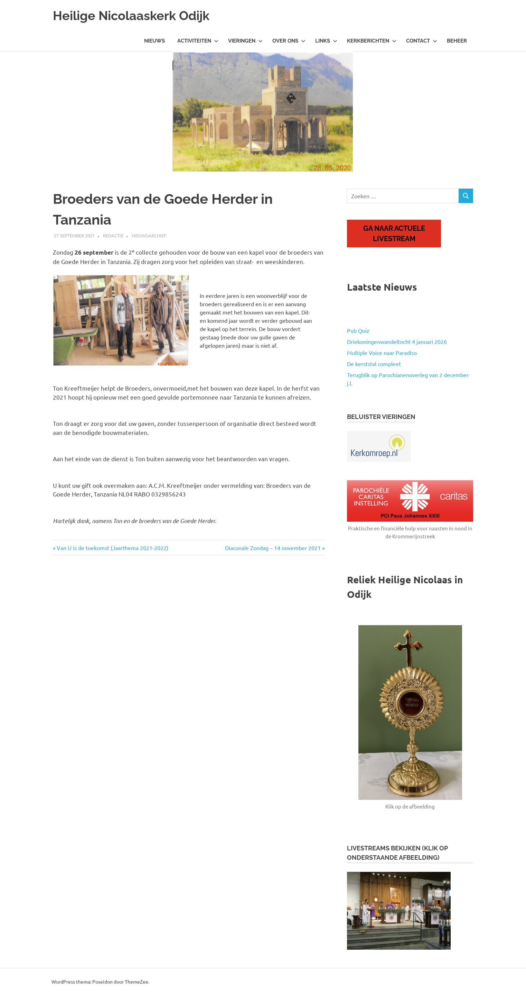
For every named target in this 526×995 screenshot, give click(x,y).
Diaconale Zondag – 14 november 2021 (273, 547)
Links (326, 41)
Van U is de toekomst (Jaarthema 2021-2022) (112, 547)
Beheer (457, 41)
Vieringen (245, 41)
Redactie (113, 235)
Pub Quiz (358, 330)
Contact (421, 41)
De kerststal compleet (374, 363)
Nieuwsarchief (149, 235)
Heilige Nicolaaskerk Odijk (136, 15)
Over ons (289, 41)
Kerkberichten (371, 41)
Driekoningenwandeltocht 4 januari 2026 (397, 341)
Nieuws (154, 41)
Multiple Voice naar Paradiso (382, 352)
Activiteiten (197, 41)
